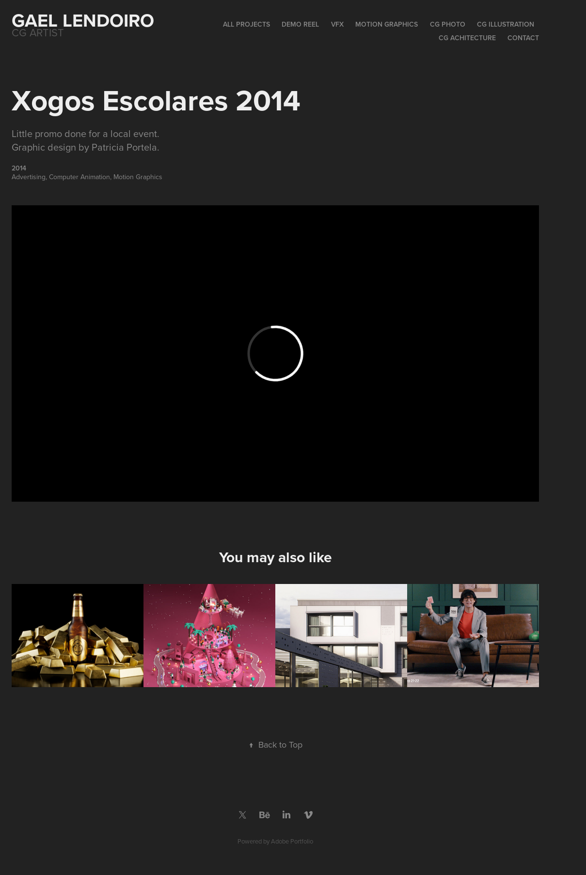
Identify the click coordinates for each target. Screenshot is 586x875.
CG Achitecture (467, 38)
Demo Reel (300, 24)
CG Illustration (505, 24)
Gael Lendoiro (83, 20)
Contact (523, 38)
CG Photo (447, 24)
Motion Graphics (386, 24)
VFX (337, 24)
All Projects (246, 24)
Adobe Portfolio (292, 841)
